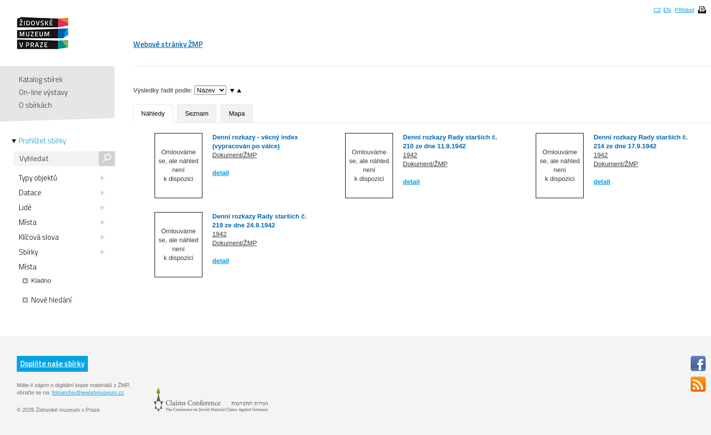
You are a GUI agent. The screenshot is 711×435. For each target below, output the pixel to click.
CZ (657, 10)
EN (667, 10)
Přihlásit (684, 10)
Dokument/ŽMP (234, 155)
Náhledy (153, 113)
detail (220, 172)
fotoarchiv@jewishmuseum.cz (88, 392)
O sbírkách (35, 105)
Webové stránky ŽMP (168, 44)
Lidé (62, 207)
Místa (62, 222)
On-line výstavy (43, 92)
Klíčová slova (62, 237)
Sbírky (62, 252)
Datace (62, 192)
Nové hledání (47, 300)
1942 (410, 155)
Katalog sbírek (41, 79)
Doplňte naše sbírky (52, 363)
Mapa (237, 113)
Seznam (197, 113)
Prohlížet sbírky (42, 140)
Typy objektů (62, 178)
